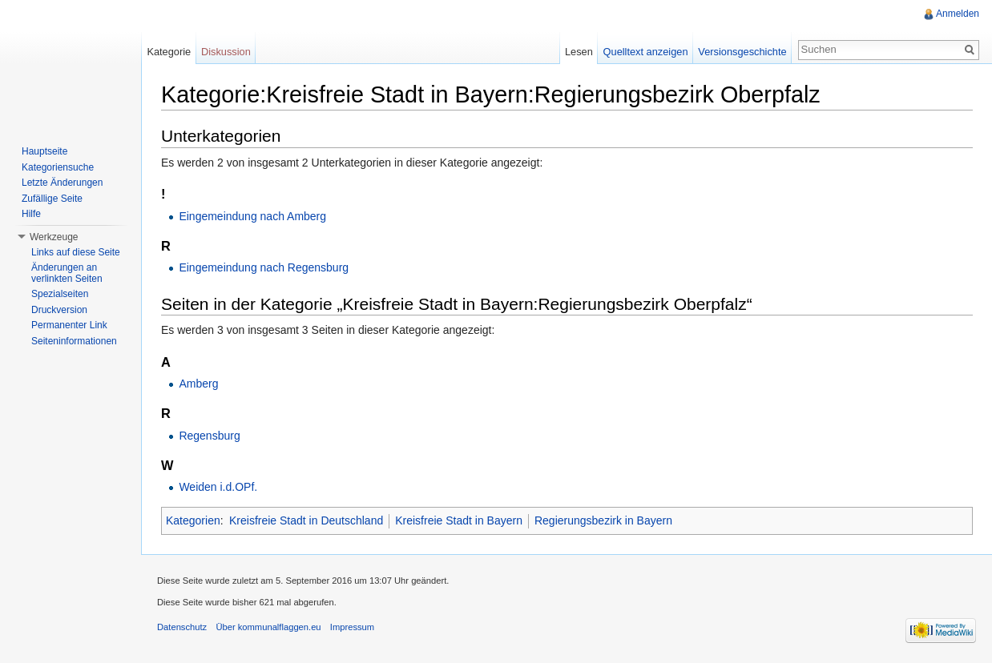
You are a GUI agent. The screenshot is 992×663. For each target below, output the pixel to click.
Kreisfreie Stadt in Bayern (458, 520)
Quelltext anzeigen (645, 52)
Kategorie (169, 52)
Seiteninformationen (74, 341)
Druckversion (59, 309)
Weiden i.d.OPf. (218, 486)
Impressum (352, 627)
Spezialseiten (59, 293)
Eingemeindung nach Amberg (252, 216)
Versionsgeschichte (742, 52)
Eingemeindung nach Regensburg (264, 267)
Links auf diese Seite (75, 252)
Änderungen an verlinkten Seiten (67, 273)
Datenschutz (182, 627)
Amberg (198, 383)
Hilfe (31, 213)
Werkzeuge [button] (54, 237)
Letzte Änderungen (62, 182)
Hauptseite (44, 151)
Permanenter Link (69, 325)
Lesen (579, 52)
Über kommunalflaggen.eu (268, 627)
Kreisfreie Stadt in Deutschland (306, 520)
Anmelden (957, 13)
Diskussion (226, 52)
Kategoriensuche (58, 167)
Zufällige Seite (52, 198)
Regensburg (209, 435)
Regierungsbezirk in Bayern (603, 520)
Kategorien (193, 520)
